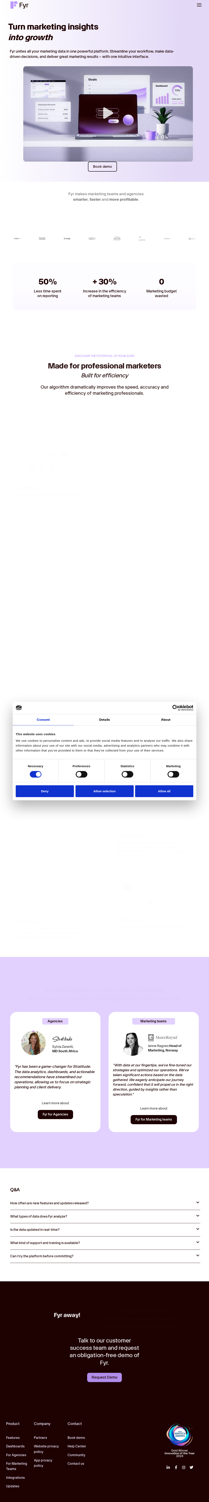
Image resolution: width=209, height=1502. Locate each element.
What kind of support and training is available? (45, 1243)
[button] (199, 5)
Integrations (15, 1478)
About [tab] (166, 719)
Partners (40, 1438)
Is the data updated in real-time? (35, 1230)
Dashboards (15, 1446)
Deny (45, 791)
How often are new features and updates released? (49, 1203)
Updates (12, 1486)
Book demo (76, 1438)
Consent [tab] (43, 719)
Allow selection (104, 791)
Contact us (76, 1464)
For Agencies (16, 1455)
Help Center (77, 1446)
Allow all (164, 791)
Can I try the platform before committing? (41, 1256)
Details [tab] (104, 719)
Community (76, 1455)
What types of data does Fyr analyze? (38, 1217)
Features (13, 1438)
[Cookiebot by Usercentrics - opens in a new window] (175, 708)
